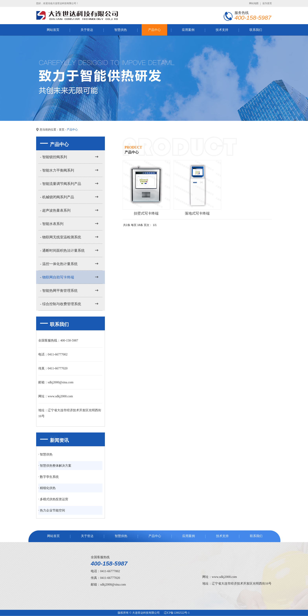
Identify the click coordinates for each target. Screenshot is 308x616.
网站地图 (253, 3)
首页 (61, 129)
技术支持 (222, 29)
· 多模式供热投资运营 (53, 499)
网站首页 (53, 29)
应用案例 (188, 29)
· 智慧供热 (45, 454)
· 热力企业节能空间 (51, 510)
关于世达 (87, 29)
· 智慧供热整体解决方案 (54, 465)
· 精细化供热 (47, 488)
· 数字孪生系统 (48, 476)
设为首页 (267, 3)
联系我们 (255, 29)
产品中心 (154, 29)
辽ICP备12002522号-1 (177, 612)
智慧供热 (120, 29)
